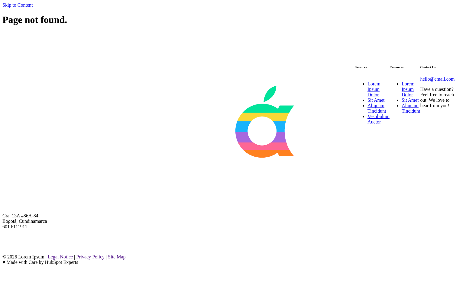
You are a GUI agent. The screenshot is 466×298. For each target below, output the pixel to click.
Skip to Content (17, 5)
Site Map (116, 256)
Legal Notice (60, 256)
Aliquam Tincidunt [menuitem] (376, 108)
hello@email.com (437, 79)
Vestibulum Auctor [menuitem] (378, 119)
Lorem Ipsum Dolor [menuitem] (373, 89)
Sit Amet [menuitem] (375, 100)
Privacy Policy (90, 256)
